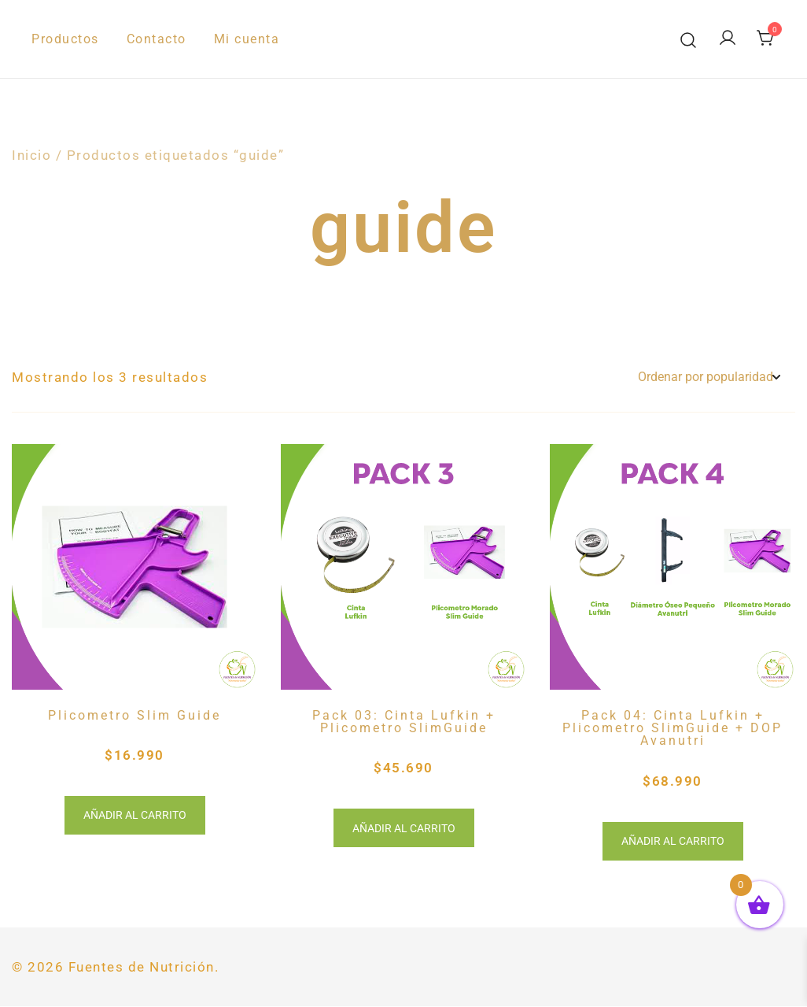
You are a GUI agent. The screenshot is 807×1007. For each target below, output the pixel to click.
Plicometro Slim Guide (134, 715)
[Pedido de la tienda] (708, 377)
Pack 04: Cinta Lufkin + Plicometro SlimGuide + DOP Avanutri (672, 728)
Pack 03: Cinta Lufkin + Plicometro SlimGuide (404, 721)
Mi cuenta (247, 38)
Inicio (31, 155)
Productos (65, 38)
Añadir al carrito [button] (134, 815)
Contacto (156, 38)
